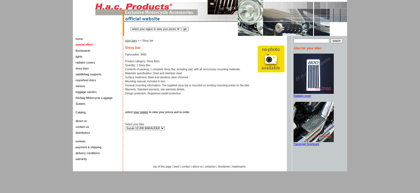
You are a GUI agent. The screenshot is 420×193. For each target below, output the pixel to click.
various (80, 86)
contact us (82, 126)
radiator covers (85, 62)
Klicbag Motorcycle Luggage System (94, 100)
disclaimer (224, 166)
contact (186, 166)
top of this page (162, 166)
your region (140, 112)
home (79, 38)
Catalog (81, 112)
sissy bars (82, 68)
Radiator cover (302, 95)
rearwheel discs (86, 80)
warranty (81, 159)
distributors (83, 132)
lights (79, 56)
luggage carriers (86, 92)
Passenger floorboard (306, 144)
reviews (80, 141)
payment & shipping (89, 147)
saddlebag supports (88, 74)
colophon (210, 166)
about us (81, 121)
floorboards (83, 50)
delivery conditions (88, 153)
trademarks (239, 166)
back (176, 166)
